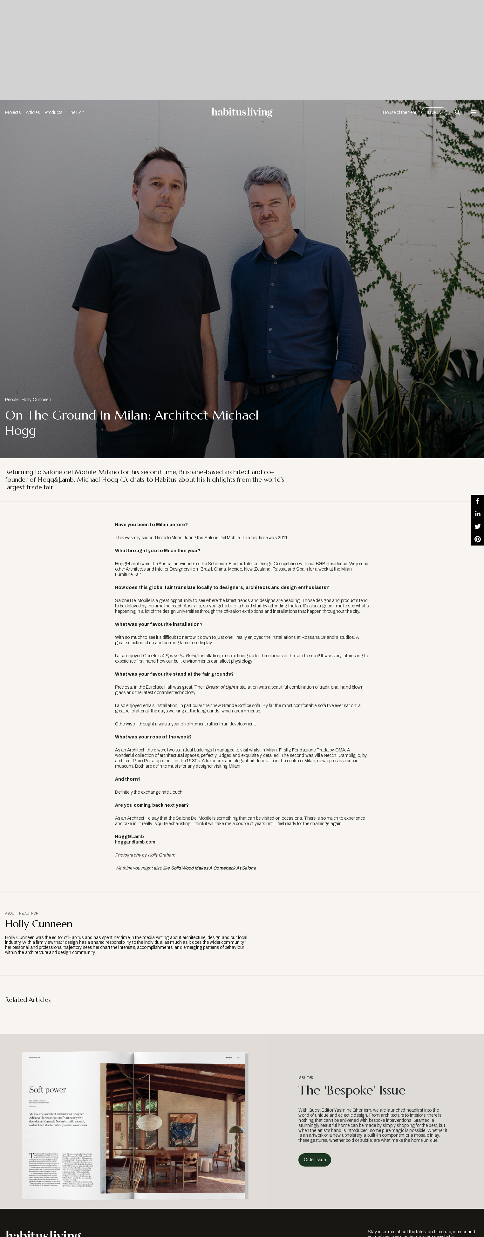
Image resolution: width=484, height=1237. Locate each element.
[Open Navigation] (473, 112)
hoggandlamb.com (135, 842)
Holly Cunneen (36, 399)
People (11, 399)
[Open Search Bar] (457, 112)
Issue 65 (434, 112)
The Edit (75, 112)
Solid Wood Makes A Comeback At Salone (213, 868)
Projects (13, 112)
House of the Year (399, 112)
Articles (33, 112)
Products (53, 112)
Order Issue (315, 1159)
